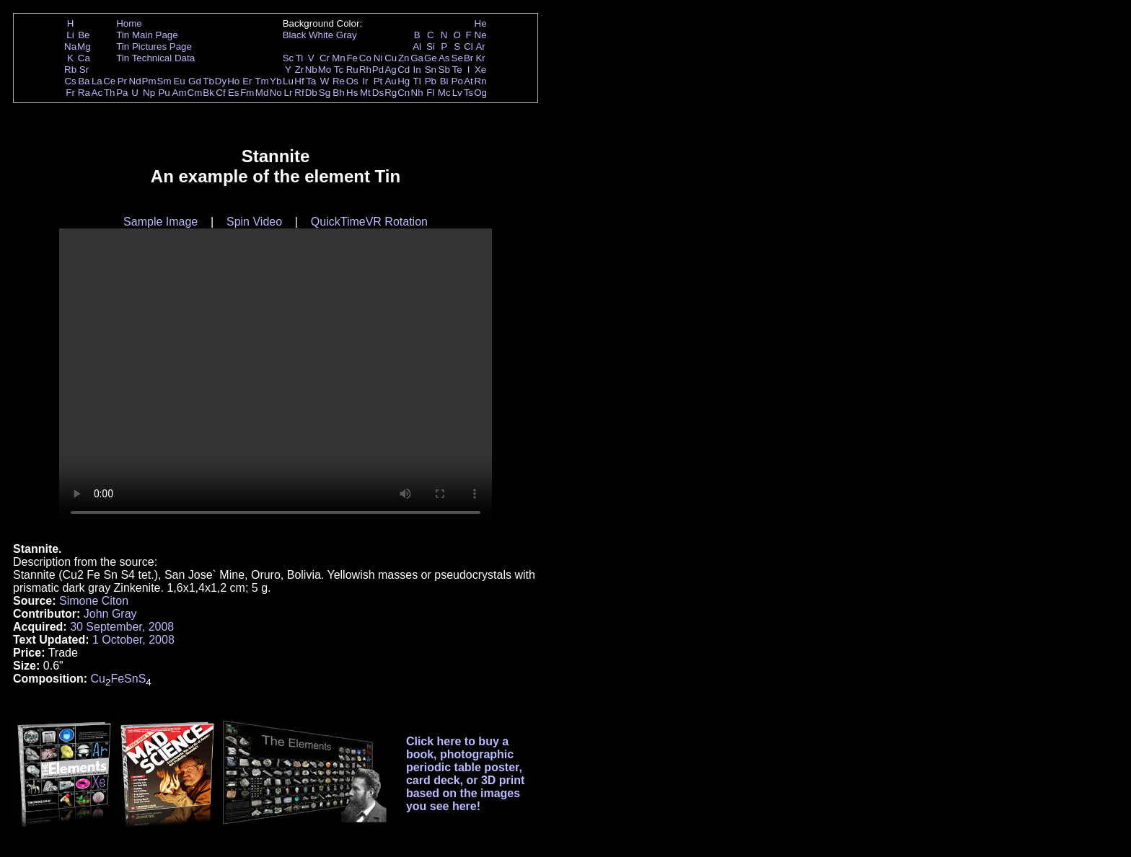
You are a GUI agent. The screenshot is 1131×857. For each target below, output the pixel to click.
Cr (325, 58)
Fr (70, 92)
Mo (325, 69)
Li (70, 35)
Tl (417, 81)
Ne (481, 35)
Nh (417, 92)
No (276, 92)
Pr (122, 81)
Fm (247, 92)
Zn (404, 58)
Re (339, 81)
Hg (403, 81)
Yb (275, 81)
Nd (135, 81)
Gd (194, 81)
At (468, 81)
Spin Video (254, 222)
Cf (220, 92)
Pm (149, 81)
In (417, 69)
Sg (324, 92)
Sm (164, 81)
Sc (288, 58)
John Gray (110, 614)
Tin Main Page (146, 35)
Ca (84, 58)
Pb (430, 81)
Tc (338, 69)
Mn (339, 58)
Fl (430, 92)
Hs (352, 92)
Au (390, 81)
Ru (352, 69)
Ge (430, 58)
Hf (299, 81)
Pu (164, 92)
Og (480, 92)
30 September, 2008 (122, 627)
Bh (338, 92)
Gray (346, 35)
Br (468, 58)
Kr (480, 58)
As (444, 58)
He (481, 23)
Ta (311, 81)
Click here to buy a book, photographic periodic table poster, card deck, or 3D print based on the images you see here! (465, 773)
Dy (220, 81)
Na (70, 46)
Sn (430, 69)
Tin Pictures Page (154, 46)
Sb (444, 69)
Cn (403, 92)
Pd (378, 69)
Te (457, 69)
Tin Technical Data (155, 58)
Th (109, 92)
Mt (365, 92)
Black (295, 35)
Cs (70, 81)
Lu (288, 81)
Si (430, 46)
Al (417, 46)
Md (262, 92)
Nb (311, 69)
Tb (208, 81)
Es (233, 92)
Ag (390, 69)
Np (149, 92)
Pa (122, 92)
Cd (403, 69)
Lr (288, 92)
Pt (378, 81)
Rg (390, 92)
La (97, 81)
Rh (365, 69)
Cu (390, 58)
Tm (261, 81)
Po (457, 81)
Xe (480, 69)
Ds (378, 92)
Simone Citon (93, 601)
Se (457, 58)
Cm (195, 92)
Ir (365, 81)
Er (247, 81)
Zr (299, 69)
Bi (444, 81)
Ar (480, 46)
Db (311, 92)
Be (83, 35)
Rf (299, 92)
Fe (352, 58)
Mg (84, 46)
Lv (457, 92)
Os (352, 81)
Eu (179, 81)
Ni (378, 58)
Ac (97, 92)
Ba (83, 81)
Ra (84, 92)
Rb (70, 69)
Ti (300, 58)
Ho (233, 81)
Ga (416, 58)
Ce (109, 81)
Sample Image (160, 222)
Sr (84, 69)
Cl (468, 46)
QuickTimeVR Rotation (369, 222)
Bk (208, 92)
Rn (481, 81)
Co (365, 58)
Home (129, 23)
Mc (444, 92)
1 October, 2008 (133, 640)
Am (179, 92)
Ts (468, 92)
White (321, 35)
